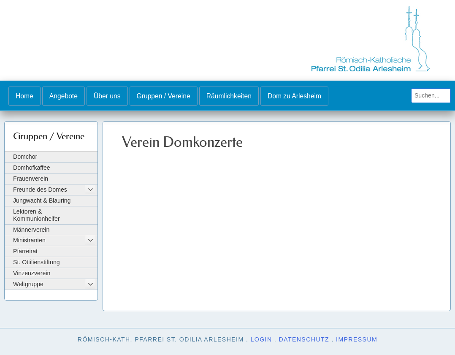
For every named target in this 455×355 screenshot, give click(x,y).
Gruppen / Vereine (163, 96)
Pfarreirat (25, 251)
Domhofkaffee (31, 167)
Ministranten (29, 240)
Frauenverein (30, 178)
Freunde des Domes (40, 189)
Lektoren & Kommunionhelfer (36, 215)
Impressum (356, 339)
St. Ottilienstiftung (36, 262)
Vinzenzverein (31, 273)
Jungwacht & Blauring (41, 200)
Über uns (107, 96)
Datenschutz (304, 339)
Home (24, 96)
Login (261, 339)
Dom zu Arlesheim (294, 96)
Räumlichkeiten (229, 96)
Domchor (25, 156)
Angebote (63, 96)
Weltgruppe (28, 284)
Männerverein (31, 229)
